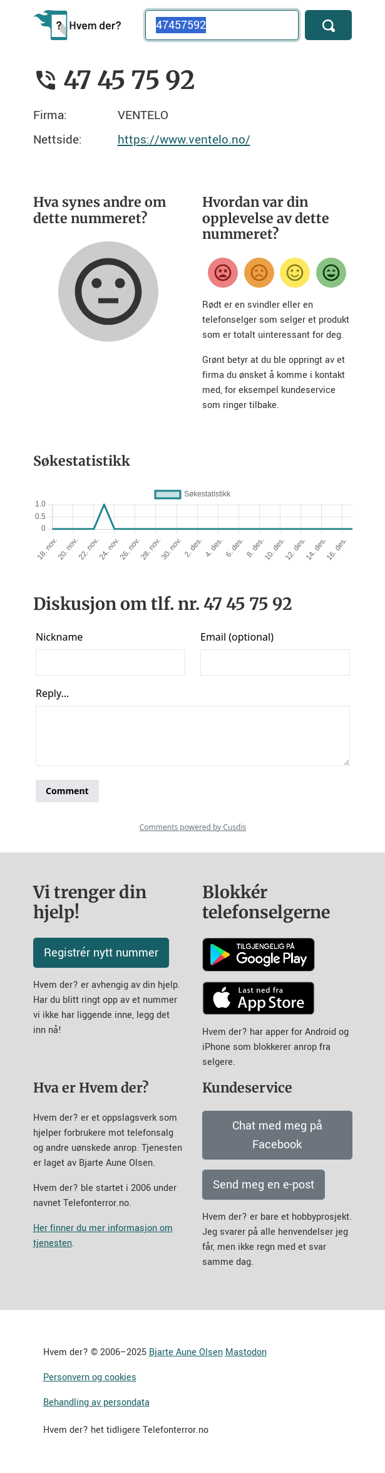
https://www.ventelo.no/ (184, 139)
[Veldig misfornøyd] (223, 273)
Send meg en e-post (263, 1185)
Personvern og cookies (89, 1377)
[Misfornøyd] (259, 273)
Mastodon (246, 1352)
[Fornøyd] (295, 273)
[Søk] (328, 25)
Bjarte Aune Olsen (186, 1352)
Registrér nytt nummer (101, 953)
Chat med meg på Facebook (277, 1135)
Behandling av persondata (96, 1402)
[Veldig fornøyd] (331, 273)
